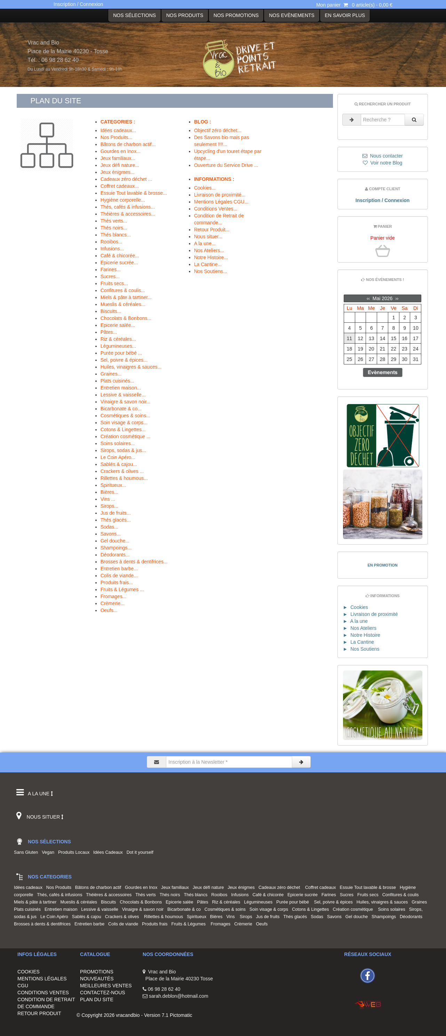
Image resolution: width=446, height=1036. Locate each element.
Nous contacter (383, 156)
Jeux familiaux (176, 887)
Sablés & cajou (88, 916)
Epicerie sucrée (303, 894)
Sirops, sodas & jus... (123, 450)
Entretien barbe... (119, 568)
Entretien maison (62, 909)
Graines (420, 902)
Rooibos (220, 894)
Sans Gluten (27, 852)
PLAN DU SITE (96, 999)
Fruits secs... (114, 283)
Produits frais (156, 924)
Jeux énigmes (242, 887)
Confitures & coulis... (123, 290)
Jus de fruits (269, 916)
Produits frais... (117, 582)
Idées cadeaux (29, 887)
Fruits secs (369, 894)
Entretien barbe (90, 924)
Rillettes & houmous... (124, 478)
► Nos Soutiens (361, 649)
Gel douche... (115, 541)
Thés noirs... (114, 228)
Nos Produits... (117, 137)
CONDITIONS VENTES (43, 992)
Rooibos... (111, 241)
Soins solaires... (118, 443)
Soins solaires (392, 909)
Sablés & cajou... (119, 464)
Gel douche (357, 916)
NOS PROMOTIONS (236, 15)
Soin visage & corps (269, 909)
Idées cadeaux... (118, 130)
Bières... (109, 492)
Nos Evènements (291, 15)
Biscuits (109, 902)
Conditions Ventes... (216, 208)
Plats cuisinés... (117, 381)
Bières (217, 916)
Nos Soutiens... (210, 271)
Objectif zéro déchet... (217, 130)
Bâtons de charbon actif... (128, 144)
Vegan (49, 852)
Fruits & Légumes (190, 924)
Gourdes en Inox (142, 887)
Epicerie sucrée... (119, 262)
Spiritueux (198, 916)
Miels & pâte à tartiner (36, 902)
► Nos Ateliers (359, 628)
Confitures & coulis (401, 894)
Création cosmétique (355, 909)
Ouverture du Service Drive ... (226, 165)
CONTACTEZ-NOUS (102, 992)
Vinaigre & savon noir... (126, 401)
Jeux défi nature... (120, 165)
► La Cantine (358, 642)
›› (396, 298)
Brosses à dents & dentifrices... (134, 561)
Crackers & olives (124, 916)
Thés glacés (296, 916)
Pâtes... (109, 332)
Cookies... (205, 188)
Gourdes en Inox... (121, 151)
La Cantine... (208, 264)
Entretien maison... (121, 388)
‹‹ (369, 298)
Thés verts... (114, 221)
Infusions (241, 894)
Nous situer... (208, 236)
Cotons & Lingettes (311, 909)
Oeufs (263, 924)
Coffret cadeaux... (120, 186)
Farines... (111, 269)
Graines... (111, 374)
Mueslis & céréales (79, 902)
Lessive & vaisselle (100, 909)
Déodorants (412, 916)
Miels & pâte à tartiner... (126, 297)
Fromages (222, 924)
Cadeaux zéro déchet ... (126, 179)
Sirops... (109, 506)
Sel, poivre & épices (334, 902)
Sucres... (110, 276)
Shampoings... (116, 548)
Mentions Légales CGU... (221, 201)
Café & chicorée (269, 894)
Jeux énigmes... (118, 172)
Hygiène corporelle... (123, 200)
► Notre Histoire (361, 635)
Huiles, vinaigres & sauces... (131, 367)
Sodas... (109, 527)
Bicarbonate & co (185, 909)
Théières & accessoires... (128, 214)
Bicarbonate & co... (121, 408)
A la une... (205, 243)
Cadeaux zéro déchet (281, 887)
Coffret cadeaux (322, 887)
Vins (232, 916)
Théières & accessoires (110, 894)
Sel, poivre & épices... (124, 360)
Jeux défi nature (209, 887)
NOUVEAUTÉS (96, 978)
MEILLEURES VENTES (106, 985)
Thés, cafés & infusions (61, 894)
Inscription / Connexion (78, 4)
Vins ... (108, 499)
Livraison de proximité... (220, 195)
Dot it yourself (141, 852)
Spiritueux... (113, 485)
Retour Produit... (212, 229)
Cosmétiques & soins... (125, 415)
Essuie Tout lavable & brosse (369, 887)
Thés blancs (197, 894)
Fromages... (114, 596)
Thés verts (146, 894)
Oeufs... (109, 610)
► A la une (355, 621)
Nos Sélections (134, 15)
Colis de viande (124, 924)
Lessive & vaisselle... (123, 394)
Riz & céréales (227, 902)
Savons (335, 916)
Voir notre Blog (383, 163)
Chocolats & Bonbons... (126, 318)
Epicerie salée (181, 902)
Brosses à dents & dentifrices (43, 924)
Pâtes (203, 902)
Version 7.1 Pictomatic (168, 1015)
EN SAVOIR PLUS (345, 15)
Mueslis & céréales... (123, 304)
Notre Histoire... (211, 257)
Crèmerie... (113, 603)
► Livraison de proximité (370, 614)
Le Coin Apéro (55, 916)
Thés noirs (171, 894)
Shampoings (385, 916)
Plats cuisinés (28, 909)
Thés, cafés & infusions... (128, 207)
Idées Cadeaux (109, 852)
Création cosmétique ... (126, 436)
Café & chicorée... (120, 255)
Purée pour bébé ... (121, 353)
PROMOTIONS (96, 971)
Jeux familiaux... (118, 158)
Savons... (111, 534)
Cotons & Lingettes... (123, 429)
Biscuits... (111, 311)
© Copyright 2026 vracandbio (108, 1015)
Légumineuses (259, 902)
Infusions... (112, 248)
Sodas (318, 916)
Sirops (247, 916)
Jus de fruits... (116, 513)
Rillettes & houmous (164, 916)
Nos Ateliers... (209, 250)
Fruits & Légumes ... (122, 589)
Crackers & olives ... (122, 471)
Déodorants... (115, 554)
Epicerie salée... (118, 325)
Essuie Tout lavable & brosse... (134, 193)
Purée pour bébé (294, 902)
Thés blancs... (116, 235)
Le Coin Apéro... (118, 457)
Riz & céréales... (118, 339)
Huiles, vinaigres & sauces (384, 902)
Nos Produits (185, 15)
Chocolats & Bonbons (142, 902)
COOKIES (28, 971)
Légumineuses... (118, 346)
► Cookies (355, 607)
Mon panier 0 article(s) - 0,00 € (354, 5)
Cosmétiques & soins (226, 909)
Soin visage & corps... (124, 422)
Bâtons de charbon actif (99, 887)
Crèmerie (244, 924)
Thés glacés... (116, 520)
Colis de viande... (119, 575)
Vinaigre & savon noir (144, 909)
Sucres (348, 894)
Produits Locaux (75, 852)
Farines (330, 894)
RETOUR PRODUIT (39, 1013)
